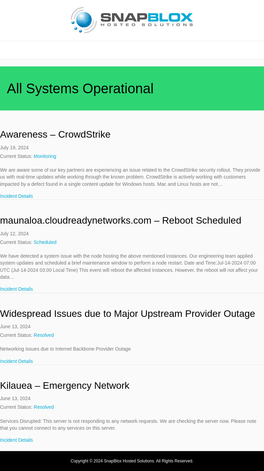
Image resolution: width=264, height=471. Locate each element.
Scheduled (45, 242)
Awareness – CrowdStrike (55, 134)
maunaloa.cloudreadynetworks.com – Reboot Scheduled (120, 220)
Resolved (44, 335)
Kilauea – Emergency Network (65, 385)
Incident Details (16, 196)
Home (132, 50)
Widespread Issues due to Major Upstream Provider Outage (127, 313)
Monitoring (45, 156)
